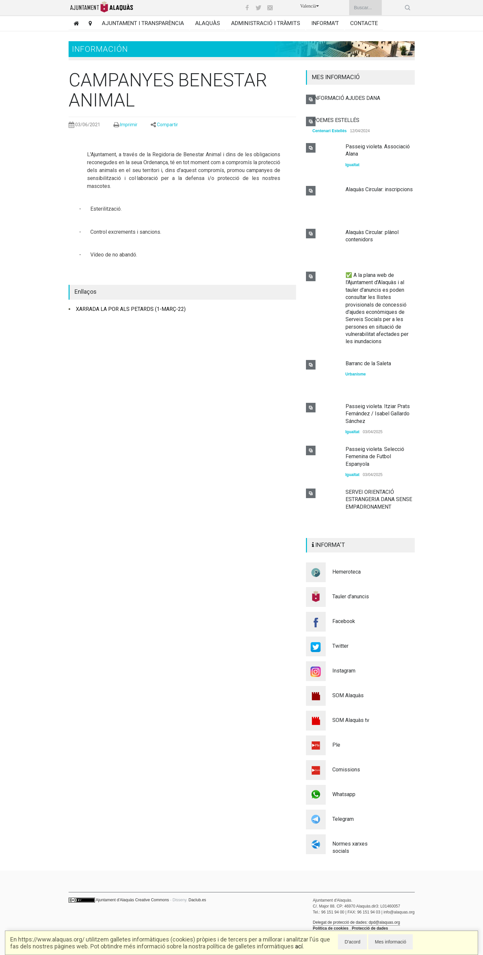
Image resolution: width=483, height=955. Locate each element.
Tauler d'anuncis (350, 596)
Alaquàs (207, 23)
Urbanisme (356, 374)
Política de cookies (330, 928)
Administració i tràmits (265, 23)
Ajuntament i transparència (143, 23)
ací (299, 946)
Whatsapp (343, 794)
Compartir (167, 124)
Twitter (340, 646)
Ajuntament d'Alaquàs (115, 900)
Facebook (343, 621)
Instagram (343, 671)
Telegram (343, 819)
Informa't (325, 23)
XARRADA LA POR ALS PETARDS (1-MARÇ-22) (131, 309)
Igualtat (353, 165)
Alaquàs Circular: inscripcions (379, 189)
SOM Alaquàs (348, 695)
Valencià (309, 6)
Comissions (346, 769)
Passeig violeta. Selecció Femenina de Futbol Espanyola (375, 456)
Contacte (364, 23)
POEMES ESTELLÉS (336, 120)
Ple (336, 745)
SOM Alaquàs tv (350, 720)
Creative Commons (152, 900)
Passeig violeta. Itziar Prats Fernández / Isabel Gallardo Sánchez (378, 413)
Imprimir (128, 124)
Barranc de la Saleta (368, 363)
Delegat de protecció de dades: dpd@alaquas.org (356, 922)
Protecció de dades (370, 928)
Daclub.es (197, 900)
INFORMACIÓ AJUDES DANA (346, 98)
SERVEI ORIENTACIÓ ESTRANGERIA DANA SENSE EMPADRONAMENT (379, 499)
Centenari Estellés (330, 131)
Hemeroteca (346, 572)
